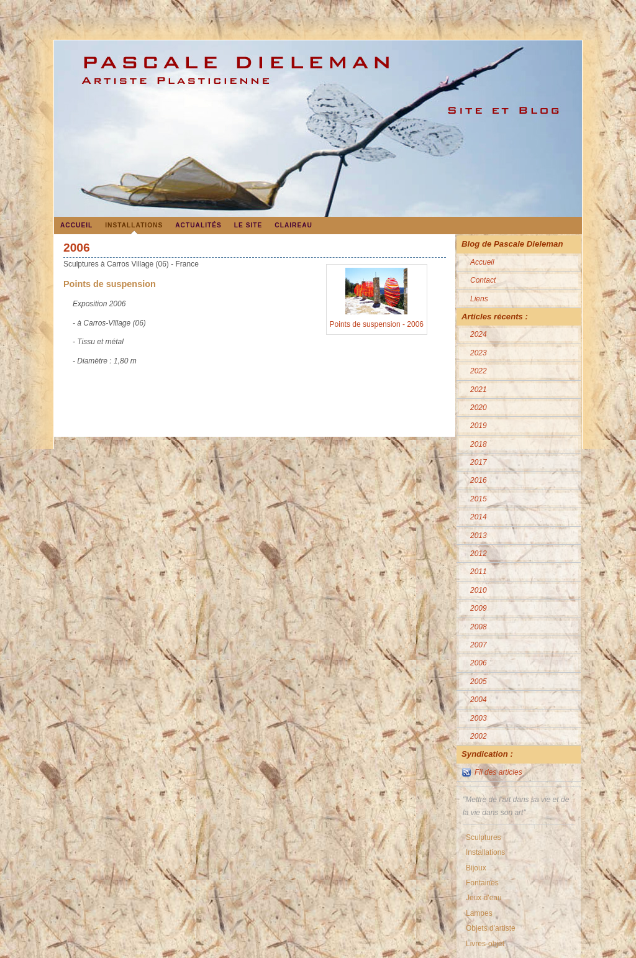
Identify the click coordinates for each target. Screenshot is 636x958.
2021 (478, 389)
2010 (478, 590)
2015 (478, 499)
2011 (478, 571)
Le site (248, 225)
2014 (478, 517)
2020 (478, 407)
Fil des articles (498, 772)
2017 (478, 462)
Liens (479, 298)
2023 (478, 353)
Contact (483, 280)
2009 (478, 608)
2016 (478, 480)
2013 (478, 535)
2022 (478, 371)
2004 (478, 699)
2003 (478, 718)
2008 (478, 627)
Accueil (76, 225)
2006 (478, 663)
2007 (478, 645)
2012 (478, 553)
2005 (478, 681)
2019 (478, 425)
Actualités (198, 225)
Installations (134, 225)
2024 (478, 334)
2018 (478, 444)
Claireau (293, 225)
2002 (478, 736)
